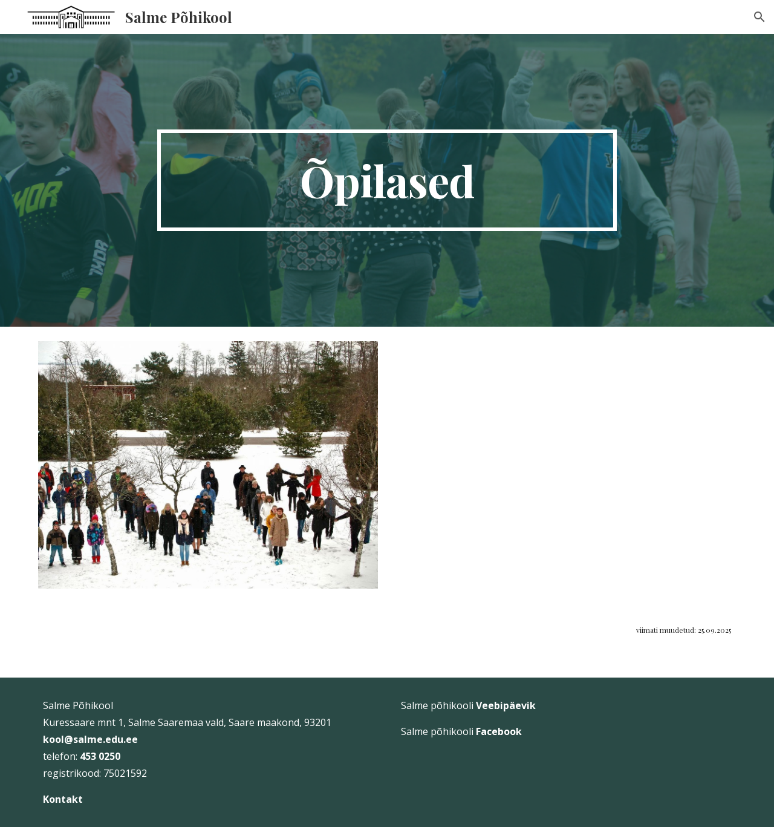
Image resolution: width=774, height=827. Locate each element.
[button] (759, 16)
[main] (387, 180)
